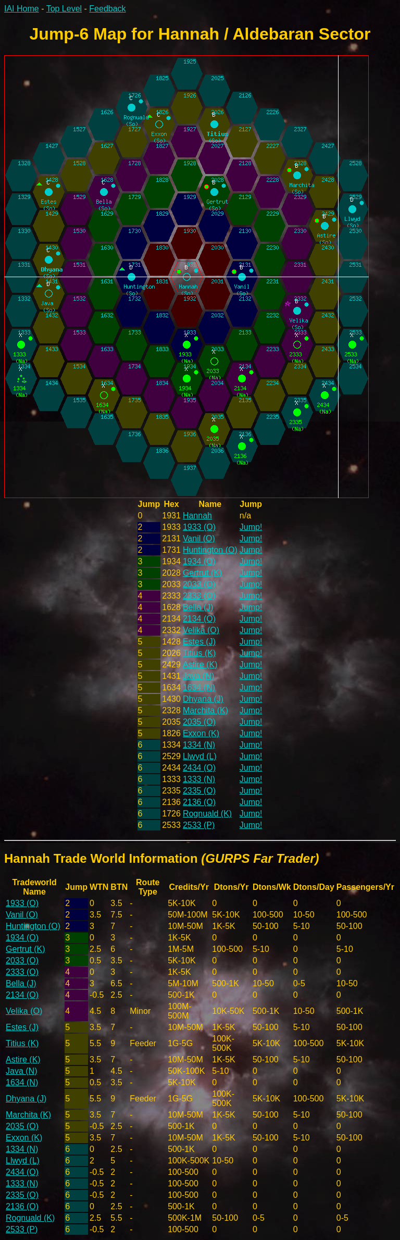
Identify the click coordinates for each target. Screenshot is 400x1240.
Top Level (64, 8)
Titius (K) (199, 653)
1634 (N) (199, 687)
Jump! (251, 527)
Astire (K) (200, 664)
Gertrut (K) (202, 572)
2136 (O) (199, 802)
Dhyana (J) (203, 699)
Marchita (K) (205, 710)
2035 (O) (199, 721)
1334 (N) (199, 744)
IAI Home (21, 8)
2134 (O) (199, 618)
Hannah (197, 515)
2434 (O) (199, 767)
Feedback (107, 8)
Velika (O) (201, 630)
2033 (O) (199, 584)
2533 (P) (199, 825)
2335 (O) (199, 790)
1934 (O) (199, 561)
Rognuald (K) (207, 813)
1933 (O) (199, 527)
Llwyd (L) (200, 756)
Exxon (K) (201, 733)
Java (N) (198, 676)
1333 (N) (199, 779)
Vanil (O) (199, 538)
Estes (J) (199, 641)
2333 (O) (199, 595)
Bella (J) (198, 607)
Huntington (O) (210, 549)
